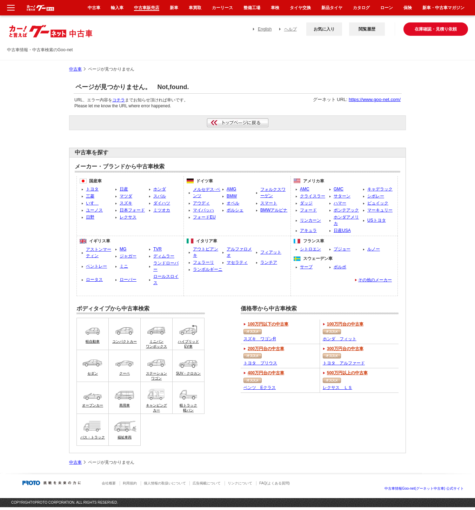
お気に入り (324, 29)
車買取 (195, 7)
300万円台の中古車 (345, 348)
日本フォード (132, 210)
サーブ (306, 266)
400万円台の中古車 (266, 372)
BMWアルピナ (273, 210)
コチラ (118, 100)
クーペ (124, 373)
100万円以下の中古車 (268, 324)
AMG (231, 189)
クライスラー (312, 196)
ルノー (373, 249)
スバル (159, 196)
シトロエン (310, 249)
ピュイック (377, 203)
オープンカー (92, 405)
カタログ (361, 7)
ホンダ (159, 189)
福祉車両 (125, 437)
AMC (304, 189)
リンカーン (310, 220)
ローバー (128, 279)
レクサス (128, 217)
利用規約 (130, 483)
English (265, 29)
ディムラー (163, 256)
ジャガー (128, 256)
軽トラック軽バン (188, 407)
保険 (407, 7)
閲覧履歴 (367, 29)
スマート (268, 203)
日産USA (342, 230)
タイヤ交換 (300, 7)
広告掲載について (207, 483)
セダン (92, 373)
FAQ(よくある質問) (274, 483)
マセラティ (237, 262)
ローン (386, 7)
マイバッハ (203, 210)
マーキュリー (380, 210)
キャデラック (380, 189)
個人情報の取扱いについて (165, 483)
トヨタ (92, 189)
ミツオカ (161, 210)
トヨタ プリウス (260, 363)
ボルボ (340, 266)
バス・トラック (92, 437)
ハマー (340, 203)
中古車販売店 (146, 7)
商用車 (124, 405)
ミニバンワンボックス (156, 344)
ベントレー (96, 266)
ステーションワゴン (156, 375)
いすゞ (92, 203)
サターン (342, 196)
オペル (233, 203)
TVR (157, 249)
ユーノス (94, 210)
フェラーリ (203, 262)
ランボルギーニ (207, 269)
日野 (90, 217)
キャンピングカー (156, 407)
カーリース (222, 7)
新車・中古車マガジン (443, 7)
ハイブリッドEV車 (188, 344)
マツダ (126, 196)
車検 (275, 7)
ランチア (268, 262)
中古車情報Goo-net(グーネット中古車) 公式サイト (424, 488)
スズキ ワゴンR (259, 338)
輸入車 (117, 7)
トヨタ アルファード (344, 363)
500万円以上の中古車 (347, 372)
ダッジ (306, 203)
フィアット (270, 252)
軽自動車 (93, 341)
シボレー (375, 196)
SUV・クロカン (188, 373)
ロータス (94, 279)
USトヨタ (376, 220)
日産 (124, 189)
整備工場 (251, 7)
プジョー (342, 249)
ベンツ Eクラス (259, 387)
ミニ (124, 266)
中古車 (75, 69)
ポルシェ (235, 210)
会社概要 (109, 483)
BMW (232, 196)
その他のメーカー (375, 279)
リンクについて (240, 483)
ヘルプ (290, 29)
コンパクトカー (124, 341)
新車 (174, 7)
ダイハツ (161, 203)
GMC (338, 189)
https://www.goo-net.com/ (375, 99)
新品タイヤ (331, 7)
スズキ (126, 203)
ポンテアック (346, 210)
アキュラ (308, 230)
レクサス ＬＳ (337, 387)
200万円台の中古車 (266, 348)
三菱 (90, 196)
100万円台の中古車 (345, 324)
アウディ (201, 203)
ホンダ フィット (339, 338)
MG (123, 249)
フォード (308, 210)
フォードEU (204, 217)
